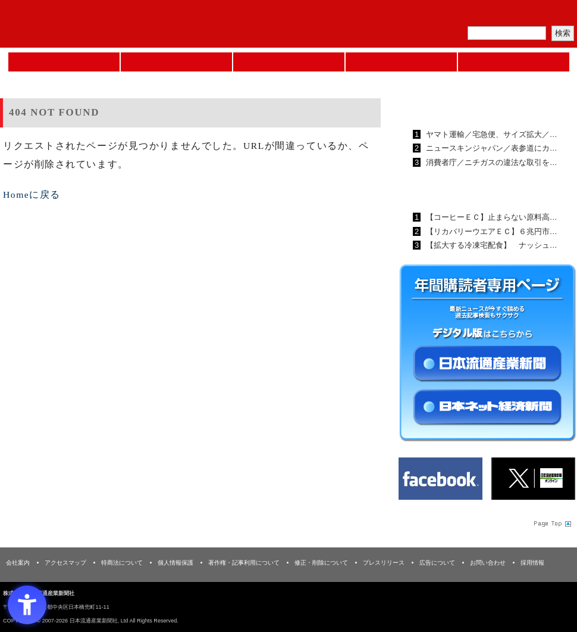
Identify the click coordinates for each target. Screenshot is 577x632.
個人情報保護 (175, 562)
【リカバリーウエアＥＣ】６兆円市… (490, 231)
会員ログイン (548, 15)
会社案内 (18, 562)
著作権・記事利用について (244, 562)
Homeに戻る (32, 194)
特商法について (122, 562)
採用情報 (532, 562)
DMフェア (513, 61)
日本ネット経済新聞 (401, 61)
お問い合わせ (488, 562)
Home (64, 61)
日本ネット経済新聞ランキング (471, 189)
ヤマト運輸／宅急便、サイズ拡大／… (490, 134)
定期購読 (493, 15)
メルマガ (438, 15)
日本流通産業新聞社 (86, 24)
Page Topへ (551, 523)
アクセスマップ (65, 562)
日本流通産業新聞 (288, 61)
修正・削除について (321, 562)
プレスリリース (383, 562)
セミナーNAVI (176, 61)
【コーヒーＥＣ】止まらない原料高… (490, 217)
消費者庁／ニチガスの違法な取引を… (490, 162)
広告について (437, 562)
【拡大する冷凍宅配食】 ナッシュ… (490, 245)
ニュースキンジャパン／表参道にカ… (490, 148)
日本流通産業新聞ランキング (467, 106)
